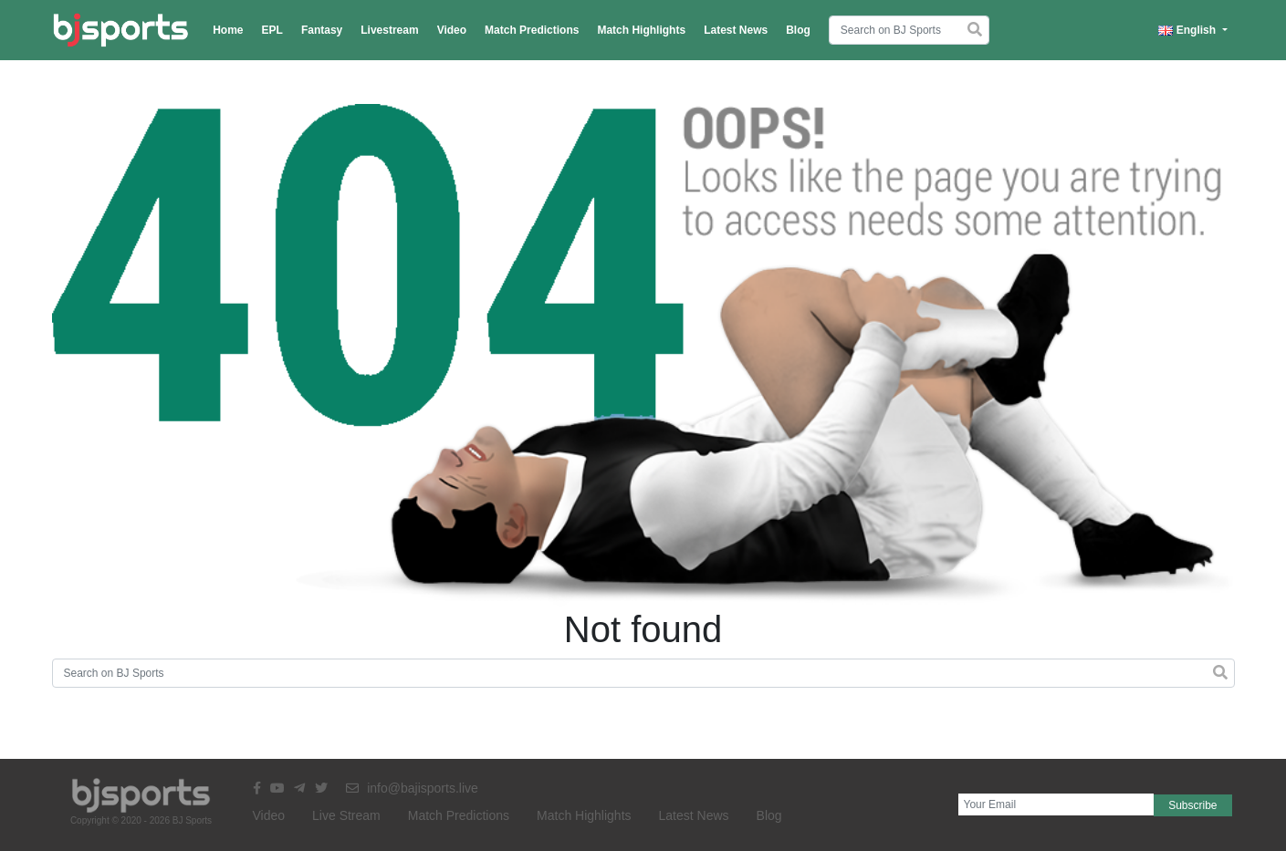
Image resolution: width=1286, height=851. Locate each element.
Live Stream (346, 815)
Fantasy (321, 30)
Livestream (389, 30)
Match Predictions (532, 30)
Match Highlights (641, 30)
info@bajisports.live (412, 788)
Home (228, 30)
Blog (798, 30)
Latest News (736, 30)
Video (451, 30)
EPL (272, 30)
